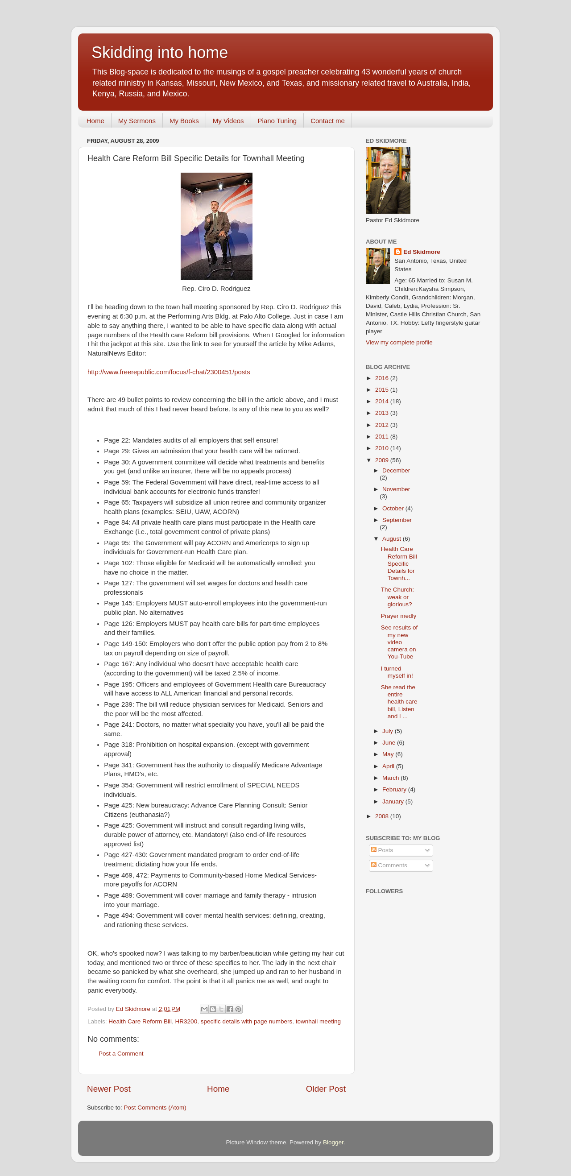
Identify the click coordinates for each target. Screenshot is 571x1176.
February (395, 789)
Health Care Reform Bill (140, 1021)
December (396, 470)
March (391, 777)
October (393, 508)
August (392, 538)
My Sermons (137, 120)
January (393, 801)
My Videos (228, 120)
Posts (382, 850)
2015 (382, 389)
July (388, 731)
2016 (382, 378)
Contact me (327, 120)
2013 (382, 413)
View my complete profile (399, 342)
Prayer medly (399, 616)
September (397, 520)
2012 (382, 425)
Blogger (333, 1142)
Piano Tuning (277, 120)
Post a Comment (121, 1053)
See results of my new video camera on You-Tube (399, 642)
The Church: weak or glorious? (397, 596)
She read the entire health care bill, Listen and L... (399, 702)
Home (95, 120)
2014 (382, 401)
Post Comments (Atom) (155, 1107)
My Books (184, 120)
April (389, 766)
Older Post (326, 1088)
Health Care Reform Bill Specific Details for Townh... (399, 563)
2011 (382, 436)
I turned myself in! (397, 672)
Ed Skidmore (421, 251)
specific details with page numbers (247, 1021)
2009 (382, 460)
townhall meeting (318, 1021)
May (388, 754)
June (389, 742)
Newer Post (109, 1088)
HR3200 (186, 1021)
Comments (389, 865)
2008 (382, 816)
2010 (382, 448)
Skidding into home (159, 52)
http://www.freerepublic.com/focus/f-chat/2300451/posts (168, 372)
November (396, 489)
